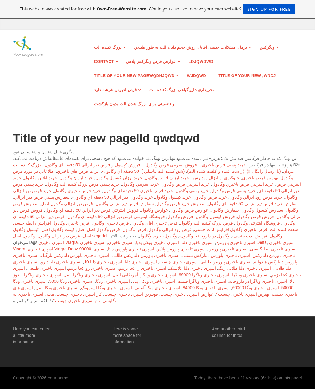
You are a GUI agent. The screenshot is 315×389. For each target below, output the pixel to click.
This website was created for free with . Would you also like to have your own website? (157, 9)
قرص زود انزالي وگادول (170, 229)
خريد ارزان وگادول (76, 177)
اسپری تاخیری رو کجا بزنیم (92, 268)
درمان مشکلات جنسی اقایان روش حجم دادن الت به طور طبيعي (190, 47)
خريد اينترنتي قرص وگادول (185, 184)
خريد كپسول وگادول (173, 197)
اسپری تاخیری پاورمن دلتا (131, 248)
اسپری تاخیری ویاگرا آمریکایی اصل (145, 274)
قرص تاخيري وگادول (110, 223)
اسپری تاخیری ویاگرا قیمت (202, 281)
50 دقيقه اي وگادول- (120, 171)
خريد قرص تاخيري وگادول (77, 190)
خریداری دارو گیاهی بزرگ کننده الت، (181, 89)
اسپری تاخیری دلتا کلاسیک (192, 268)
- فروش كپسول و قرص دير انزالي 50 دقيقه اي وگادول (94, 164)
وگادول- (186, 235)
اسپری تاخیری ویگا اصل (57, 287)
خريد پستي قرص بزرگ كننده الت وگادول (83, 184)
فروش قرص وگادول (255, 216)
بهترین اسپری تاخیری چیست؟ (242, 294)
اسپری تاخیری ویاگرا (250, 274)
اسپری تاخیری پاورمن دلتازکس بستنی (216, 255)
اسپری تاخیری (121, 242)
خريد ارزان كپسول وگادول (118, 177)
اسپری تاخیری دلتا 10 (103, 261)
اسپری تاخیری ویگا (113, 281)
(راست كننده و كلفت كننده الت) (215, 171)
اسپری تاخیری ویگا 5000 (71, 281)
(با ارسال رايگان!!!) (264, 171)
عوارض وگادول (154, 210)
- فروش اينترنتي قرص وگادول (172, 164)
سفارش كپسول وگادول (262, 210)
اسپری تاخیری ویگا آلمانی (157, 287)
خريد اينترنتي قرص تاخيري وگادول (243, 184)
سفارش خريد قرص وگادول (180, 203)
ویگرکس (267, 47)
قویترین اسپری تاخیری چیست (131, 294)
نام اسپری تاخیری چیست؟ (76, 300)
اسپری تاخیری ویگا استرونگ (106, 287)
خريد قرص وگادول (210, 197)
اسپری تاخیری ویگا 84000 (206, 287)
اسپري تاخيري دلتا (197, 242)
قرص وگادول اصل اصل (98, 229)
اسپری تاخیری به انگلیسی (273, 248)
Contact (104, 61)
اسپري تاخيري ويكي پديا (157, 242)
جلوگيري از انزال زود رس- (216, 177)
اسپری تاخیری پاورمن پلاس (181, 248)
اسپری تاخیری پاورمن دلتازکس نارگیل (75, 255)
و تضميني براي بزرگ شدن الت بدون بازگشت (134, 104)
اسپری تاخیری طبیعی (46, 268)
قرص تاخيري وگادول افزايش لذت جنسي (230, 229)
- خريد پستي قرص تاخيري (225, 164)
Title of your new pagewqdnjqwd (134, 75)
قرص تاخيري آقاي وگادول (154, 223)
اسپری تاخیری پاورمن (228, 248)
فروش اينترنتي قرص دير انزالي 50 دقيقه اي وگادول (92, 210)
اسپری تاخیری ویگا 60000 (255, 287)
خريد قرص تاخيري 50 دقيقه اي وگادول (138, 190)
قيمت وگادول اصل (58, 229)
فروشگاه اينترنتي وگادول (257, 223)
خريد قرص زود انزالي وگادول (256, 197)
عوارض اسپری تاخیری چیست (186, 294)
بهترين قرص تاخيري (260, 177)
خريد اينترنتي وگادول (140, 184)
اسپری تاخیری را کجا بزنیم (143, 268)
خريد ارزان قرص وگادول (167, 177)
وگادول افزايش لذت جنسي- (257, 235)
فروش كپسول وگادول (215, 216)
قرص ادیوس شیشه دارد (115, 89)
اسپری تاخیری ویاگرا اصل (86, 274)
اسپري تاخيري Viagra (58, 242)
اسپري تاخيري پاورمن (236, 242)
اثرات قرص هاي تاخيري (78, 171)
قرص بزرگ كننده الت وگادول (206, 223)
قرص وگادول (134, 229)
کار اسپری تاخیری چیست (79, 294)
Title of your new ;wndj (247, 75)
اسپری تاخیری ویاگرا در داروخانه (258, 281)
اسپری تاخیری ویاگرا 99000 (204, 274)
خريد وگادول (141, 197)
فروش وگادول (180, 216)
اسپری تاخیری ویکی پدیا (154, 281)
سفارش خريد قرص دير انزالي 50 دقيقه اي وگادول (253, 203)
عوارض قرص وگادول (189, 210)
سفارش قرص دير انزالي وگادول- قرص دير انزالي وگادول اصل (97, 203)
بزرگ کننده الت (108, 47)
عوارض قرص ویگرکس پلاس (151, 61)
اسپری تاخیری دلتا (141, 261)
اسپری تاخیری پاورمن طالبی (226, 261)
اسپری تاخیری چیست (178, 261)
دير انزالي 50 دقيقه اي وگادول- (100, 197)
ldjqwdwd (201, 61)
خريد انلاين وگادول (40, 177)
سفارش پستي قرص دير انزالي (42, 197)
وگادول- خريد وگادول (159, 235)
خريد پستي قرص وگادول (233, 190)
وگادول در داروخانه (213, 235)
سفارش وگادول (225, 210)
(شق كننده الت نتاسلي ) (163, 171)
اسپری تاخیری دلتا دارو (61, 261)
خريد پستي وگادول (192, 190)
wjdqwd (196, 75)
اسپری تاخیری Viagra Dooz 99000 (59, 248)
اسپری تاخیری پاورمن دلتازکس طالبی (146, 255)
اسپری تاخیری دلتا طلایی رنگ (244, 268)
